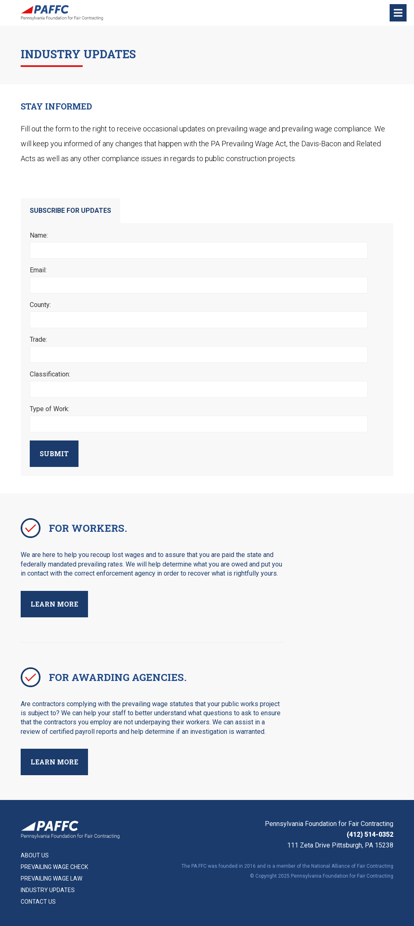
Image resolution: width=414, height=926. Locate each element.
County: (40, 305)
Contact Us (38, 901)
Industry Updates (48, 890)
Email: (38, 270)
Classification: (50, 374)
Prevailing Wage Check (54, 867)
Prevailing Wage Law (51, 878)
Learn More (54, 604)
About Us (35, 855)
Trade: (38, 339)
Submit (54, 453)
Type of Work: (49, 409)
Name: (39, 235)
